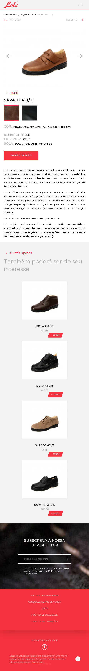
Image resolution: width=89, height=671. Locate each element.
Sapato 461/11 (44, 445)
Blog (45, 608)
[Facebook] (44, 647)
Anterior (12, 20)
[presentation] (10, 56)
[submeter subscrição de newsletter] (66, 559)
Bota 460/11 (44, 385)
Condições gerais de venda (44, 602)
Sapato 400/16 (44, 504)
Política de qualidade (44, 615)
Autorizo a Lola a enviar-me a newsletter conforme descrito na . (43, 571)
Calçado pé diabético (30, 15)
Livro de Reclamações (44, 621)
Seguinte (74, 20)
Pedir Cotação (21, 155)
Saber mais (37, 662)
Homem (14, 15)
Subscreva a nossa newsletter (44, 542)
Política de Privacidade (44, 595)
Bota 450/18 (44, 326)
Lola (6, 15)
